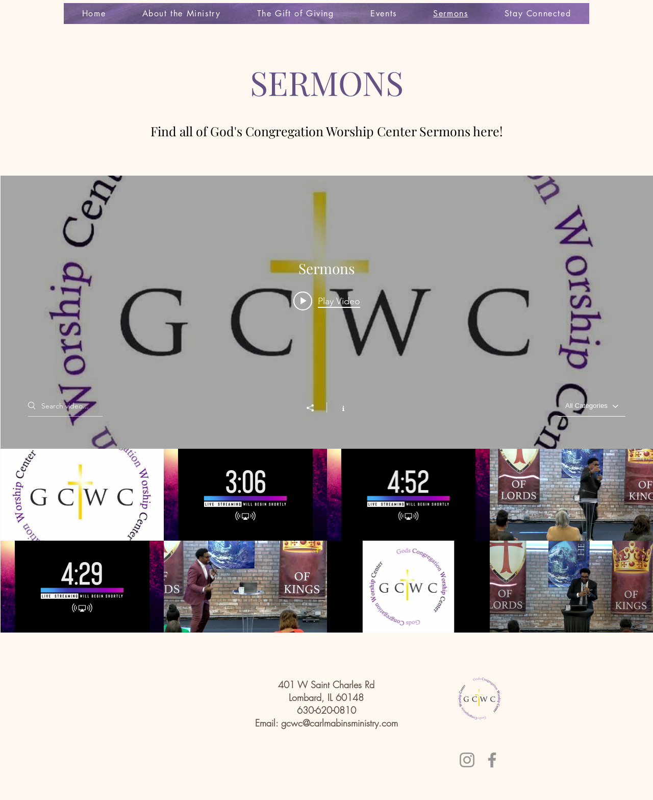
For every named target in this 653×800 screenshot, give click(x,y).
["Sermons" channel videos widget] (327, 404)
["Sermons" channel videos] (327, 541)
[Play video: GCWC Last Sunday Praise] (326, 300)
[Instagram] (467, 760)
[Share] (315, 408)
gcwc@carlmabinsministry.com (339, 723)
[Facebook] (492, 760)
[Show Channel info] (337, 407)
